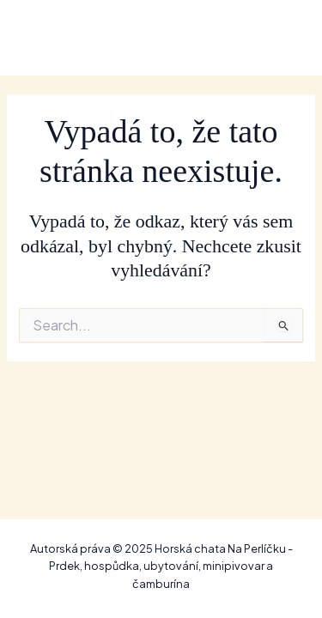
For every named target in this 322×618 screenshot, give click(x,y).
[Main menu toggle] (282, 37)
